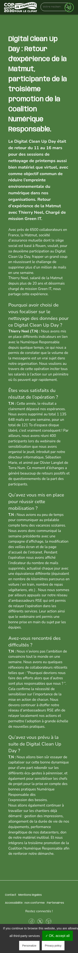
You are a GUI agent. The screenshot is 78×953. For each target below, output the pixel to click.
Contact (10, 894)
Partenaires (55, 902)
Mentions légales (30, 894)
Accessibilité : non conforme (25, 902)
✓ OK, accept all (57, 936)
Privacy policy (53, 945)
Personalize (29, 945)
